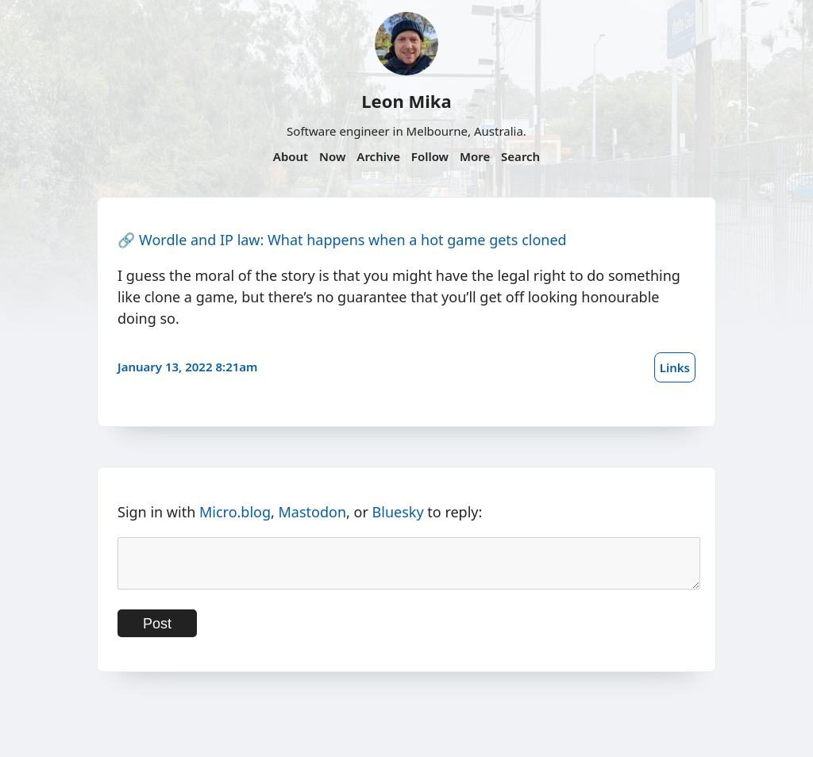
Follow (430, 156)
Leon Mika (406, 101)
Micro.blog (235, 511)
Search (520, 156)
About (290, 156)
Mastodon (313, 511)
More (475, 156)
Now (332, 156)
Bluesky (398, 511)
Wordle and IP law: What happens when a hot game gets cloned (353, 239)
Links (675, 367)
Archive (378, 156)
